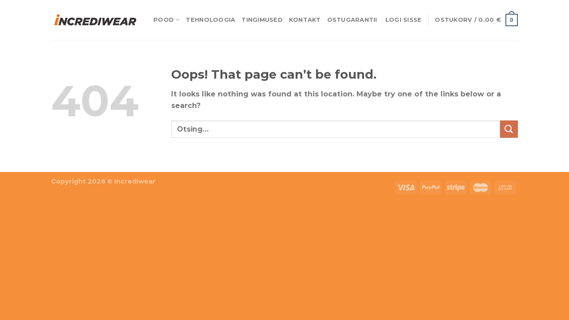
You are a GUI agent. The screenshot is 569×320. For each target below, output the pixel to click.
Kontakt (305, 19)
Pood (166, 20)
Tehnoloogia (210, 19)
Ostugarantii (352, 19)
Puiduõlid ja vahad (36, 166)
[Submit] (509, 129)
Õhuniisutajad (100, 166)
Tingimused (262, 19)
